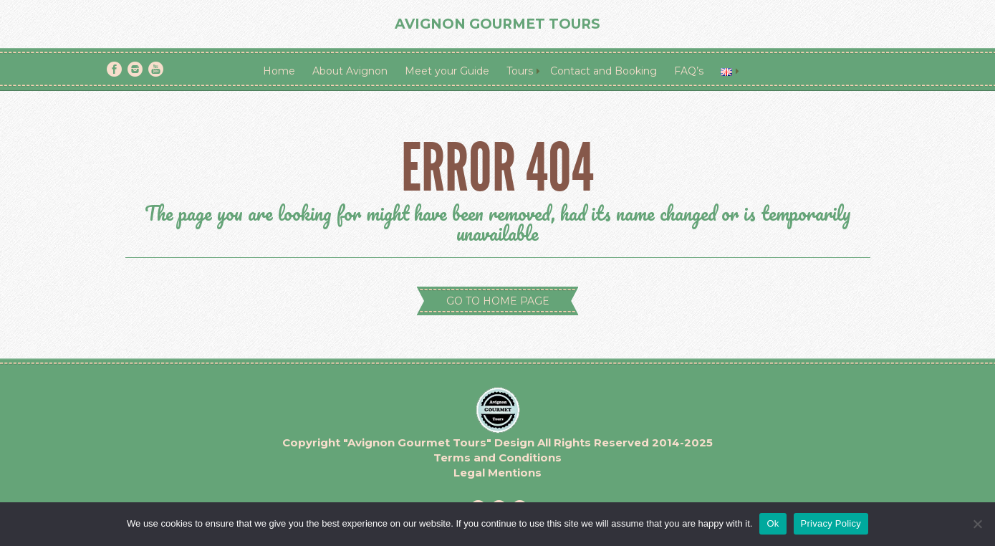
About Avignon (350, 70)
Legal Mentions (497, 472)
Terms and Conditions (497, 457)
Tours (519, 70)
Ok (772, 523)
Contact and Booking (603, 70)
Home (279, 70)
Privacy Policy (831, 523)
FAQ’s (688, 70)
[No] (977, 524)
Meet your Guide (447, 70)
